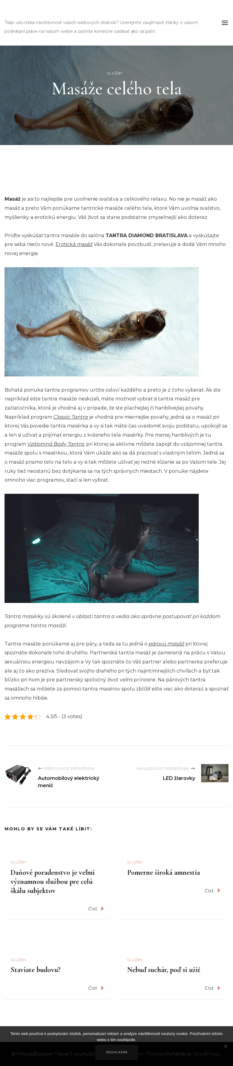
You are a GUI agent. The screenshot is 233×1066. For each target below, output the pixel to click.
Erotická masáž (74, 244)
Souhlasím (116, 1052)
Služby (115, 73)
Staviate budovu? (35, 969)
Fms (15, 13)
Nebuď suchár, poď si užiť (163, 969)
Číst (96, 908)
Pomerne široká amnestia (163, 872)
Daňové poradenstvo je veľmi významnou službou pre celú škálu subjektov (53, 881)
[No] (225, 1050)
